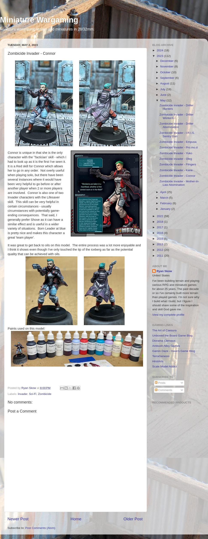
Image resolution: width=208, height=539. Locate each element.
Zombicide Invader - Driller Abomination (176, 125)
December (167, 60)
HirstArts (157, 361)
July (163, 89)
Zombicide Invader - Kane (176, 170)
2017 (160, 227)
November (167, 66)
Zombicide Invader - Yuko (176, 153)
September (167, 77)
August (165, 83)
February (166, 203)
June (163, 94)
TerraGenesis (160, 356)
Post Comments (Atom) (40, 528)
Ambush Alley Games (166, 345)
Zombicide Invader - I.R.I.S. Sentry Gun (177, 134)
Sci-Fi (32, 394)
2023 (160, 56)
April (163, 192)
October (165, 72)
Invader (22, 394)
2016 (160, 232)
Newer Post (18, 519)
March (164, 197)
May (163, 100)
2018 (160, 221)
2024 (160, 50)
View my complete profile (168, 314)
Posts (160, 382)
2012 (160, 249)
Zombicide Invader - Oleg (176, 158)
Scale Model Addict (164, 366)
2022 (160, 216)
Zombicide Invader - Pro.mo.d (179, 147)
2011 (160, 255)
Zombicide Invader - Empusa (178, 141)
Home (76, 519)
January (165, 208)
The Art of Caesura (164, 330)
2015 (160, 238)
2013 (160, 244)
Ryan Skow (164, 271)
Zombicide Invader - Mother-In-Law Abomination (179, 183)
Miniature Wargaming (39, 19)
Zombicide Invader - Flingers (178, 164)
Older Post (133, 519)
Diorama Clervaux (163, 340)
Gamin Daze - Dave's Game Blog (173, 351)
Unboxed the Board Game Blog (172, 335)
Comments (163, 390)
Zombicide (44, 394)
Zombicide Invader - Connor (177, 175)
